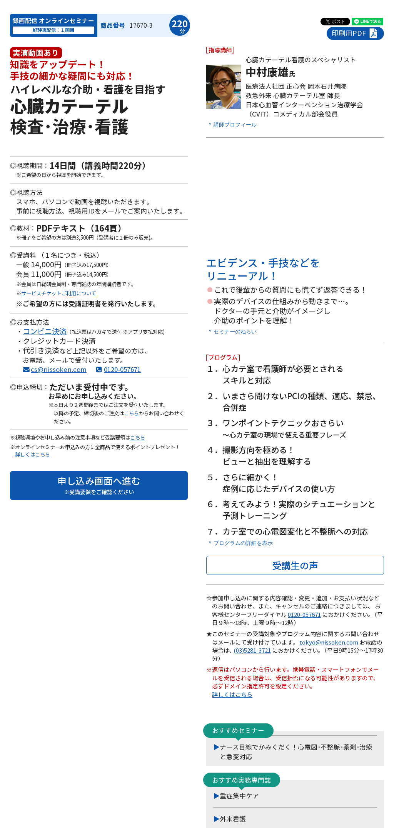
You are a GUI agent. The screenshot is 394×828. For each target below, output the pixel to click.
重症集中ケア (239, 795)
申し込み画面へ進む (99, 485)
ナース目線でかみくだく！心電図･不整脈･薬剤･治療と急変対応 (296, 751)
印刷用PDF (355, 33)
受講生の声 (295, 564)
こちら (131, 413)
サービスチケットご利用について (58, 293)
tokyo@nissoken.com (328, 642)
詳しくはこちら (32, 454)
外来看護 (233, 818)
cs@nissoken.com (59, 369)
